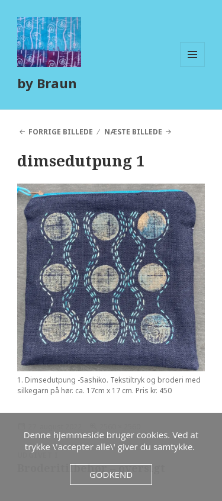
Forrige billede (60, 132)
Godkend (111, 474)
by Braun (47, 83)
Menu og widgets (193, 66)
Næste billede (133, 132)
